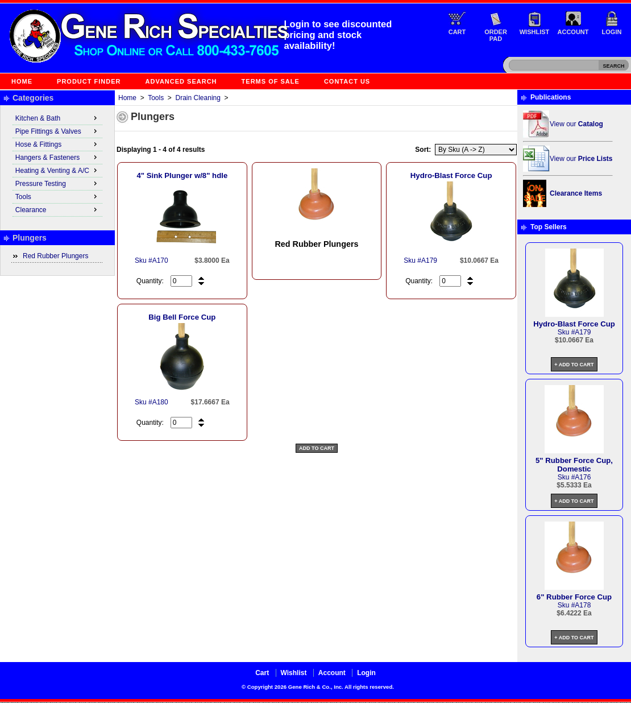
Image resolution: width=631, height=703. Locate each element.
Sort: (423, 150)
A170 (160, 260)
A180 (160, 402)
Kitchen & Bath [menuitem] (57, 117)
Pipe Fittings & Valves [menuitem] (57, 130)
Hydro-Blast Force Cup (451, 175)
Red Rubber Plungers (55, 256)
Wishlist (535, 31)
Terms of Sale (271, 81)
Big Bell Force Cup (181, 317)
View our (576, 124)
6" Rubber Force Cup (574, 597)
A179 (429, 260)
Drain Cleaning (198, 98)
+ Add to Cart (573, 364)
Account (573, 31)
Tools (156, 98)
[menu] (57, 164)
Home (21, 81)
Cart (457, 31)
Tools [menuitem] (57, 196)
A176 (583, 477)
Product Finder (89, 81)
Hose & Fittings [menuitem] (57, 143)
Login (612, 31)
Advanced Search (181, 81)
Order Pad (495, 35)
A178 (583, 605)
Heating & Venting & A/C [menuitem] (57, 170)
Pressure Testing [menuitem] (57, 183)
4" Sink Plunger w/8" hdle (181, 175)
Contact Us (347, 81)
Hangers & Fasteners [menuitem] (57, 157)
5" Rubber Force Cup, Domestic (574, 464)
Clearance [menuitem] (57, 209)
